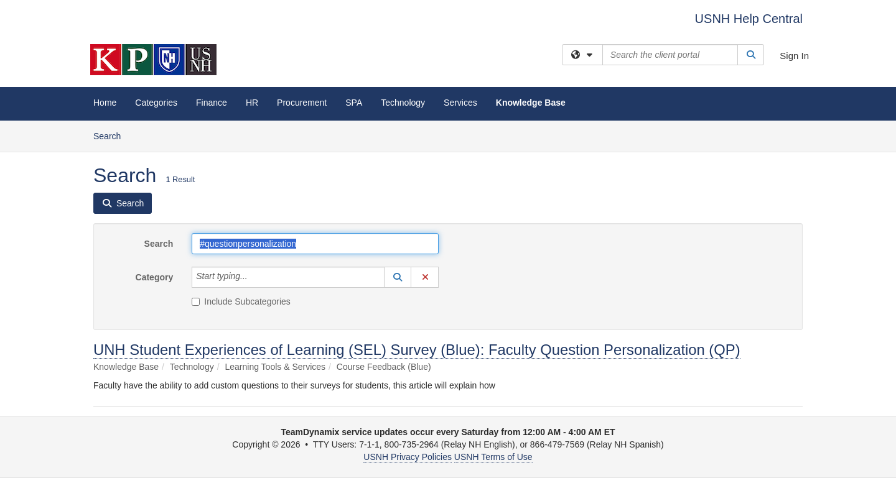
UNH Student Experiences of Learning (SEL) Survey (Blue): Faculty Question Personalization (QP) (416, 349)
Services (460, 103)
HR (252, 103)
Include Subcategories (241, 301)
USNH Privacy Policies (407, 457)
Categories (156, 103)
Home (104, 103)
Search (111, 135)
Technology (403, 103)
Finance (211, 103)
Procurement (302, 103)
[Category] (254, 277)
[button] (397, 277)
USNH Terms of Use (493, 457)
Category (155, 277)
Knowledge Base (531, 103)
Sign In (794, 55)
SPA (353, 103)
